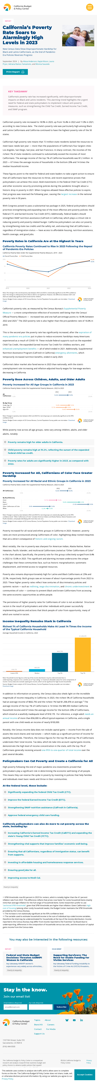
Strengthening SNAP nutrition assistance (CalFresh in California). (41, 807)
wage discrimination (49, 586)
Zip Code (36, 1003)
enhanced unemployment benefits (19, 348)
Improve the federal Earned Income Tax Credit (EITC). (35, 800)
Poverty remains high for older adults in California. (33, 442)
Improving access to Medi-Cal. (22, 878)
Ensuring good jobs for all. (20, 870)
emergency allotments (66, 352)
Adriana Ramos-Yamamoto (19, 64)
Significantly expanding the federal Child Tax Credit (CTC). (37, 792)
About (48, 1020)
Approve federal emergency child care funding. (32, 815)
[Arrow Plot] (48, 403)
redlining (34, 586)
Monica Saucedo (43, 64)
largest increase (69, 194)
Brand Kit (38, 1025)
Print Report (15, 72)
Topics (37, 1020)
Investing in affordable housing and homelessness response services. (44, 862)
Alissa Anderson (30, 61)
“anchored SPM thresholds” (14, 905)
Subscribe (61, 1007)
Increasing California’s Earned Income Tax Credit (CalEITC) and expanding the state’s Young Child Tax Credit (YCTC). (48, 834)
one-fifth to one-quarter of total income (61, 750)
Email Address (13, 1003)
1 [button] (17, 320)
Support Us (39, 1034)
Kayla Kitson (43, 61)
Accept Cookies (84, 1075)
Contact (38, 1029)
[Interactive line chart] (48, 273)
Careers (50, 1025)
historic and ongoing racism (49, 538)
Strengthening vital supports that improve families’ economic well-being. (46, 844)
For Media (50, 1029)
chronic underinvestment (77, 586)
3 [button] (83, 701)
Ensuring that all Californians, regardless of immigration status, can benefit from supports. (46, 853)
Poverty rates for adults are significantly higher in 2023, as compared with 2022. (46, 462)
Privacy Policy (7, 1079)
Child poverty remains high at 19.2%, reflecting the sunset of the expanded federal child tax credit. (46, 451)
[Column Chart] (48, 656)
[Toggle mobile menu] (89, 7)
